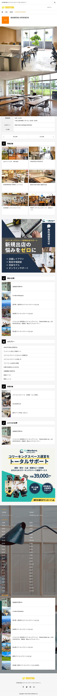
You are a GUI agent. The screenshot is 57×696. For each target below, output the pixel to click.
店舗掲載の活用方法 (9, 371)
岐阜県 (3, 552)
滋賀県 (3, 558)
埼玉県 (3, 537)
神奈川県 (31, 540)
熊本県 (3, 585)
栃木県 (3, 534)
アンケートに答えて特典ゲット (12, 351)
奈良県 (3, 564)
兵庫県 (31, 561)
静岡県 (31, 552)
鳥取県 (3, 567)
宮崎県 (3, 588)
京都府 (31, 558)
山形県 (31, 528)
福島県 (3, 531)
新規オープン (7, 375)
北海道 (3, 522)
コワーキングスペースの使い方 (12, 359)
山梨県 (3, 549)
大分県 (31, 585)
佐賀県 (3, 582)
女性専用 (31, 590)
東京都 (3, 540)
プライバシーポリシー (7, 515)
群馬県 (31, 534)
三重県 (31, 555)
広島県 (31, 570)
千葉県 (31, 537)
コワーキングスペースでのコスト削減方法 (16, 355)
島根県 (31, 567)
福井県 (31, 546)
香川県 (3, 576)
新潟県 (3, 543)
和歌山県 (31, 564)
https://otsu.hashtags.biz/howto (23, 125)
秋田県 (3, 528)
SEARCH (54, 2)
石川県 (3, 546)
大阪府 (3, 561)
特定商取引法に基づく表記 (35, 515)
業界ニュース (7, 379)
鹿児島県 (31, 588)
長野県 (31, 549)
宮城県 (31, 525)
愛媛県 (31, 576)
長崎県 (31, 582)
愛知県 (3, 555)
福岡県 (31, 579)
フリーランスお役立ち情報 (11, 363)
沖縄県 (3, 590)
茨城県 (31, 531)
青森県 (31, 522)
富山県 (31, 543)
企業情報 (4, 512)
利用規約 (31, 512)
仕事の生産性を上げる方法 (11, 367)
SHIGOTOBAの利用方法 (10, 347)
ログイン (49, 7)
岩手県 (3, 525)
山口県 (3, 573)
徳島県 (31, 573)
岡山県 (3, 570)
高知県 (3, 579)
